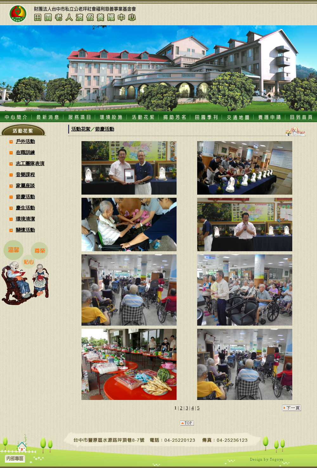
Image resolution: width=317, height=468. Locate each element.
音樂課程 (25, 174)
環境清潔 (25, 219)
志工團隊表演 (30, 163)
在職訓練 (25, 152)
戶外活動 (25, 141)
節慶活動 (25, 196)
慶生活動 (25, 207)
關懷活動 (25, 230)
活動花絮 (80, 129)
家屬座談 (25, 185)
